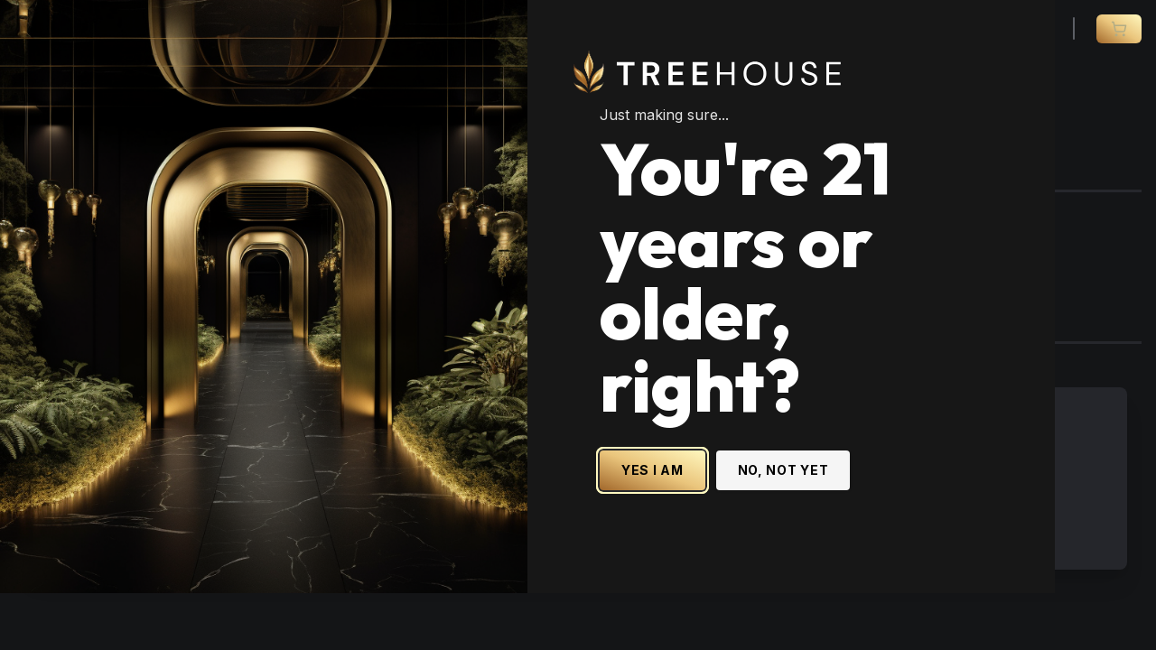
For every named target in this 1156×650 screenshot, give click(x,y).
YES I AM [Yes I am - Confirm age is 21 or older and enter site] (703, 461)
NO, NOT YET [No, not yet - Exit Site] (834, 461)
